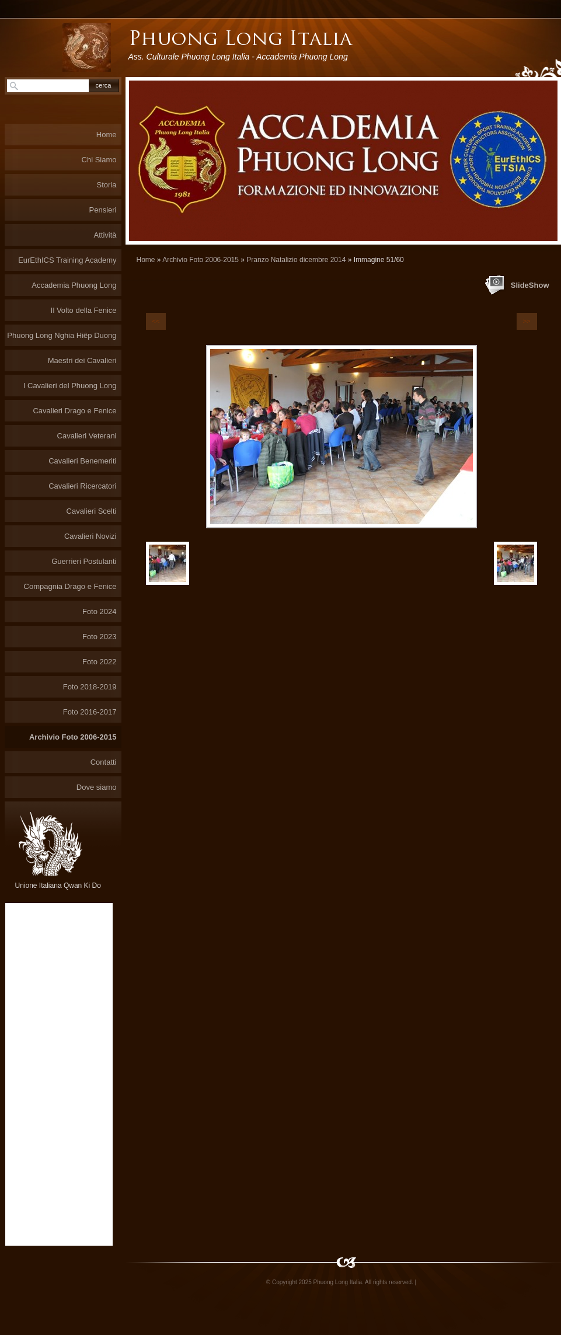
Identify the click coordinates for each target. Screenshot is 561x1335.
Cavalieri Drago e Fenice (74, 410)
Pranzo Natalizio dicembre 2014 (296, 260)
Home (146, 260)
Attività (104, 235)
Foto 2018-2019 (90, 686)
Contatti (103, 762)
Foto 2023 (99, 636)
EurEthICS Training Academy (67, 260)
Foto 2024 (99, 611)
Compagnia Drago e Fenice (70, 586)
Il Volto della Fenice (84, 310)
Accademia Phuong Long (74, 285)
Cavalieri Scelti (92, 511)
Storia (107, 184)
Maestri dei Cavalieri (82, 360)
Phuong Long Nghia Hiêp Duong (61, 335)
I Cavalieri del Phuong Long (70, 385)
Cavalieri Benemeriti (82, 460)
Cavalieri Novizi (90, 536)
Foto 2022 (99, 661)
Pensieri (103, 209)
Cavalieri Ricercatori (82, 486)
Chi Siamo (99, 159)
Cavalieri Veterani (87, 435)
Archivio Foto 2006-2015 (200, 260)
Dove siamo (96, 787)
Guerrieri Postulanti (83, 561)
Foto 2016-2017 (90, 711)
